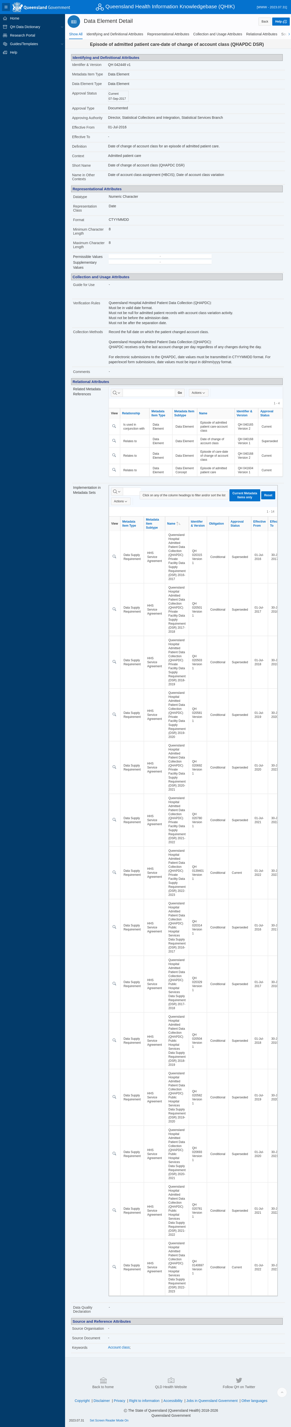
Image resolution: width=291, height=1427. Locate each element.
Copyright (82, 1401)
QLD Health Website (171, 1382)
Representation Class (85, 208)
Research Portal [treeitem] (22, 35)
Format (78, 220)
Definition (79, 146)
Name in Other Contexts (83, 177)
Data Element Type (87, 84)
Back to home (103, 1382)
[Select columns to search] (117, 393)
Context (78, 156)
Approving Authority (87, 118)
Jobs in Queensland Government (212, 1401)
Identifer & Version (198, 523)
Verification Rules (86, 303)
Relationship (131, 413)
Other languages (254, 1401)
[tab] (76, 34)
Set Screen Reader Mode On (109, 1420)
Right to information (144, 1401)
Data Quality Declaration (82, 1309)
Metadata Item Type (87, 74)
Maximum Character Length (89, 245)
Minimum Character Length (88, 231)
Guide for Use (84, 285)
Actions (198, 393)
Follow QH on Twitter (239, 1382)
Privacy (119, 1401)
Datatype (80, 197)
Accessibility (172, 1401)
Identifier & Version (87, 65)
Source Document (86, 1338)
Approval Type (83, 108)
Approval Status (84, 93)
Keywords (79, 1348)
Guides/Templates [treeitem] (24, 44)
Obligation (216, 523)
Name (203, 413)
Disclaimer (102, 1401)
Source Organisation (88, 1328)
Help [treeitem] (13, 52)
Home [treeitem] (14, 18)
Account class (119, 1347)
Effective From (83, 127)
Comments (81, 372)
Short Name (81, 165)
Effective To (81, 137)
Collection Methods (88, 332)
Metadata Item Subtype (184, 413)
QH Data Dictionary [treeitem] (25, 27)
